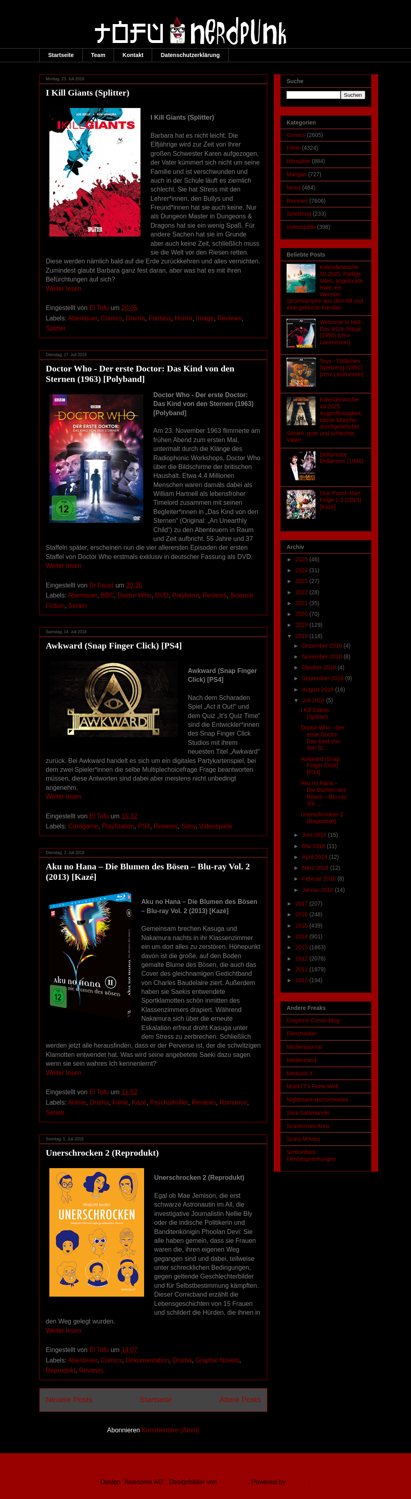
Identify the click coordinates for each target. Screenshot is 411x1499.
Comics (111, 318)
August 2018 (318, 689)
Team (98, 55)
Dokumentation (147, 1360)
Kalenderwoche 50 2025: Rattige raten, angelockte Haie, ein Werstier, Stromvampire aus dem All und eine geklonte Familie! (325, 287)
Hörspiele (298, 161)
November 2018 (323, 656)
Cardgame (83, 826)
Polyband (185, 595)
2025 (302, 559)
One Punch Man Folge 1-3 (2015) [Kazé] (341, 500)
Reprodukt (60, 1370)
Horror (183, 318)
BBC (107, 595)
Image (205, 318)
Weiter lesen (63, 288)
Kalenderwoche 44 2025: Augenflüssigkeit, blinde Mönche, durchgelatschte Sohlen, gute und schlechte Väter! (324, 419)
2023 (302, 581)
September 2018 (323, 678)
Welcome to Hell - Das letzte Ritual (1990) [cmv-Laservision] (342, 332)
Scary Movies (303, 1139)
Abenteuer (82, 318)
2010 (302, 980)
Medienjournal (304, 1047)
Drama (135, 318)
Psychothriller (169, 1102)
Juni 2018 (315, 835)
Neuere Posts (69, 1399)
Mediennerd (301, 1060)
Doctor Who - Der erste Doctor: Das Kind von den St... (322, 737)
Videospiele (215, 826)
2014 (302, 936)
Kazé (139, 1102)
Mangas (297, 174)
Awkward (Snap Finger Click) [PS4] (114, 645)
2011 (302, 969)
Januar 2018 (318, 890)
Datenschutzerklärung (190, 55)
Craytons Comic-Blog (313, 1020)
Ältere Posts (240, 1399)
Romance (233, 1102)
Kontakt (132, 55)
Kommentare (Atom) (170, 1430)
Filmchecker (302, 1033)
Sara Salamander (308, 1112)
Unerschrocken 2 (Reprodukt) (102, 1153)
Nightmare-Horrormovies (317, 1099)
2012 (302, 958)
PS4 (144, 826)
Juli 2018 (314, 700)
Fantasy (160, 318)
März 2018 (316, 868)
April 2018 (315, 857)
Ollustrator (233, 1482)
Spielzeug (299, 213)
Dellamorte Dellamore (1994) (341, 458)
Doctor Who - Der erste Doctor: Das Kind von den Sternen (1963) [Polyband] (140, 373)
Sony (188, 826)
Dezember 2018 (323, 645)
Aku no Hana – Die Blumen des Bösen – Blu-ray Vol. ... (324, 793)
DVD (162, 595)
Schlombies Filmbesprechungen (311, 1155)
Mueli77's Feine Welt (312, 1086)
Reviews (229, 318)
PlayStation (118, 826)
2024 (302, 570)
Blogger (298, 1482)
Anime (77, 1102)
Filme (120, 1102)
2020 (302, 614)
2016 (302, 914)
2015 (302, 925)
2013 (302, 947)
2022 (302, 592)
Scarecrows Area (308, 1126)
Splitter (56, 328)
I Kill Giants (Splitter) (87, 93)
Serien (77, 605)
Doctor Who (134, 595)
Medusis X (300, 1073)
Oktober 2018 (320, 667)
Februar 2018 (319, 878)
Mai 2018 (314, 846)
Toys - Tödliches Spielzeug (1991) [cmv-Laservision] (342, 368)
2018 (302, 636)
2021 (302, 603)
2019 (302, 625)
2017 (302, 903)
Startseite (61, 55)
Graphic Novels (217, 1360)
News (294, 187)
